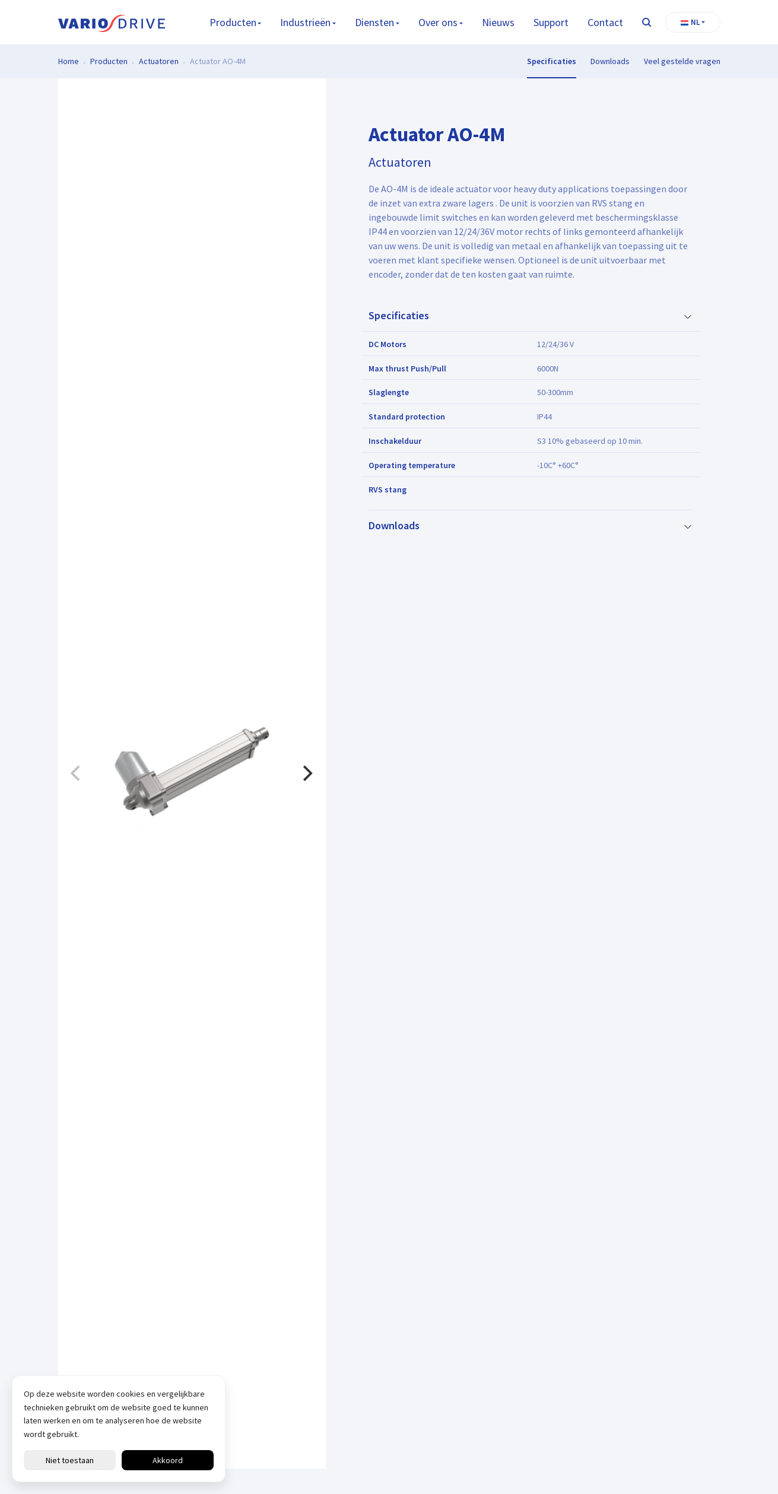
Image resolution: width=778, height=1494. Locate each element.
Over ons (438, 22)
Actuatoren (159, 61)
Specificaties (551, 61)
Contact (605, 22)
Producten (232, 22)
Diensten (374, 22)
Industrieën (305, 22)
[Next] (307, 774)
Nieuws (498, 22)
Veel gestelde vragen (682, 61)
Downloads (610, 61)
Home (68, 61)
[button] (693, 22)
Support (551, 22)
